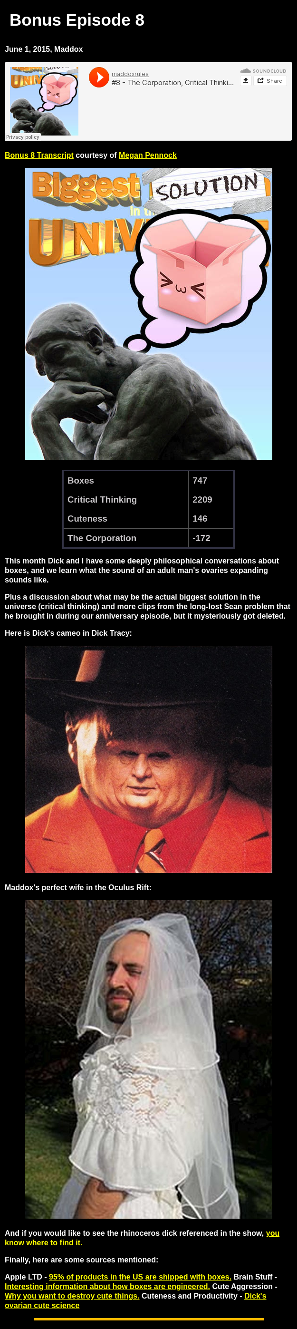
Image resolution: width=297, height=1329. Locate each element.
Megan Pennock (148, 155)
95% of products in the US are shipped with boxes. (140, 1277)
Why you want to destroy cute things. (72, 1296)
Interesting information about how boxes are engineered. (107, 1286)
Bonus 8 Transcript (39, 155)
